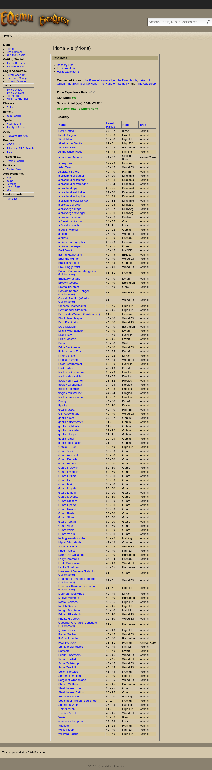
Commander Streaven (72, 310)
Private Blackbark (69, 614)
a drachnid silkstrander (73, 184)
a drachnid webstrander (73, 200)
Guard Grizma (67, 476)
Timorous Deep (146, 83)
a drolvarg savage (69, 209)
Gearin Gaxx (66, 409)
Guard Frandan (68, 471)
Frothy (62, 401)
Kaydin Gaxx (66, 550)
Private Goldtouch (69, 618)
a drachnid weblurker (71, 192)
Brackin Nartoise (69, 262)
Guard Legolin (67, 488)
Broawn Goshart (68, 282)
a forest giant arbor (70, 221)
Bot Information (15, 66)
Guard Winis (66, 530)
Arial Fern (64, 167)
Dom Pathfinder (68, 322)
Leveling (12, 184)
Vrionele (63, 725)
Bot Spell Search (16, 127)
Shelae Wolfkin (68, 684)
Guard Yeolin (66, 534)
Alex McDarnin (67, 147)
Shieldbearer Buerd (70, 688)
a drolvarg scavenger (71, 213)
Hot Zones (13, 95)
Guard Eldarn (67, 463)
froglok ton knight (69, 388)
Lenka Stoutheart (69, 567)
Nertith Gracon (67, 606)
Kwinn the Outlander (71, 554)
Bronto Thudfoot (68, 286)
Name (62, 124)
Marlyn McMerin (68, 597)
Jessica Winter (67, 546)
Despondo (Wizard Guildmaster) (79, 314)
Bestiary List (65, 65)
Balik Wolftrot (66, 250)
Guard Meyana (68, 496)
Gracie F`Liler (67, 447)
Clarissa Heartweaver (72, 305)
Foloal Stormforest (70, 364)
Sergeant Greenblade (72, 680)
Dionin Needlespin (70, 318)
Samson (63, 651)
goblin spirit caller (69, 442)
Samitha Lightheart (70, 646)
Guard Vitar (65, 525)
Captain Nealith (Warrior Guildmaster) (73, 300)
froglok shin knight (70, 376)
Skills (10, 107)
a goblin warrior (68, 229)
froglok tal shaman (70, 384)
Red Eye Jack (67, 642)
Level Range (110, 125)
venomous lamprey (70, 721)
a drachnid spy (67, 188)
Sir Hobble (65, 139)
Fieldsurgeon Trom (70, 351)
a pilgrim (63, 233)
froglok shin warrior (70, 380)
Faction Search (15, 169)
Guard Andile (66, 451)
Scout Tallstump (68, 663)
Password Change (17, 78)
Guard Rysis (66, 513)
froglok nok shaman (71, 372)
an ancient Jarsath (70, 157)
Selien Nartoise (68, 671)
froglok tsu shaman (70, 397)
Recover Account (17, 81)
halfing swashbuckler (71, 538)
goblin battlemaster (70, 422)
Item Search (14, 115)
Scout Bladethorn (69, 655)
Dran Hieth (65, 335)
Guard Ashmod (68, 455)
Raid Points (13, 187)
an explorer (65, 163)
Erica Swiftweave (69, 347)
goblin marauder (68, 430)
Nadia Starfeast (68, 602)
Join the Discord (16, 55)
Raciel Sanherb (68, 634)
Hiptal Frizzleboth (69, 542)
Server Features (16, 63)
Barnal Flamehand (70, 254)
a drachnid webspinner (73, 196)
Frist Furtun (65, 368)
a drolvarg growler (70, 204)
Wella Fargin (66, 729)
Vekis (61, 717)
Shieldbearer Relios (71, 692)
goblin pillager (67, 434)
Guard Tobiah (67, 521)
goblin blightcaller (69, 426)
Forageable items (68, 71)
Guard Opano (67, 505)
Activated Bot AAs (17, 136)
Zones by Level (15, 92)
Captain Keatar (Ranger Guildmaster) (73, 292)
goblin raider (66, 438)
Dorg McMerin (67, 326)
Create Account (16, 75)
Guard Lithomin (68, 492)
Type (143, 124)
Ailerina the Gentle (70, 143)
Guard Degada (67, 459)
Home (8, 35)
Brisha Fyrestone (69, 278)
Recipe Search (15, 160)
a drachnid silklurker (71, 175)
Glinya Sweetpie (68, 413)
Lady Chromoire (68, 559)
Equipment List (66, 68)
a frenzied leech (68, 225)
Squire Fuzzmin (68, 704)
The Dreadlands (126, 80)
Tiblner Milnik (66, 709)
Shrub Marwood (68, 696)
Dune (61, 343)
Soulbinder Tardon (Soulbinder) (78, 700)
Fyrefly (62, 405)
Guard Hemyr (67, 480)
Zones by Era (14, 89)
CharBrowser (14, 52)
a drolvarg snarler (69, 217)
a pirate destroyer (69, 246)
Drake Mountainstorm (72, 330)
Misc (9, 190)
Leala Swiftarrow (69, 563)
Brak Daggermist (69, 267)
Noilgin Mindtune (69, 610)
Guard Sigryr (66, 517)
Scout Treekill (67, 667)
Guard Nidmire (67, 500)
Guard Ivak (65, 484)
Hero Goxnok (67, 131)
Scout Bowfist (67, 659)
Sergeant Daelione (70, 675)
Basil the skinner (69, 258)
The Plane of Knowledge (99, 80)
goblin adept (66, 418)
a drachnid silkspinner (72, 179)
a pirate (63, 238)
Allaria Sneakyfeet (70, 151)
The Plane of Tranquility (114, 83)
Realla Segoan (67, 135)
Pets (9, 152)
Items (10, 181)
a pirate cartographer (71, 242)
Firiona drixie (66, 355)
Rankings (12, 198)
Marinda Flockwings (71, 593)
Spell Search (14, 124)
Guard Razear (67, 509)
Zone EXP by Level (18, 98)
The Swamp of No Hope (81, 83)
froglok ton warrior (70, 393)
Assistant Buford (68, 171)
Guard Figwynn (68, 467)
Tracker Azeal (67, 713)
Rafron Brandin (68, 638)
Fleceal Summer (68, 359)
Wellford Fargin (68, 733)
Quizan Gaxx (66, 630)
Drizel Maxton (67, 339)
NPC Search (14, 144)
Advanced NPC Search (20, 148)
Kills (9, 178)
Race (125, 124)
